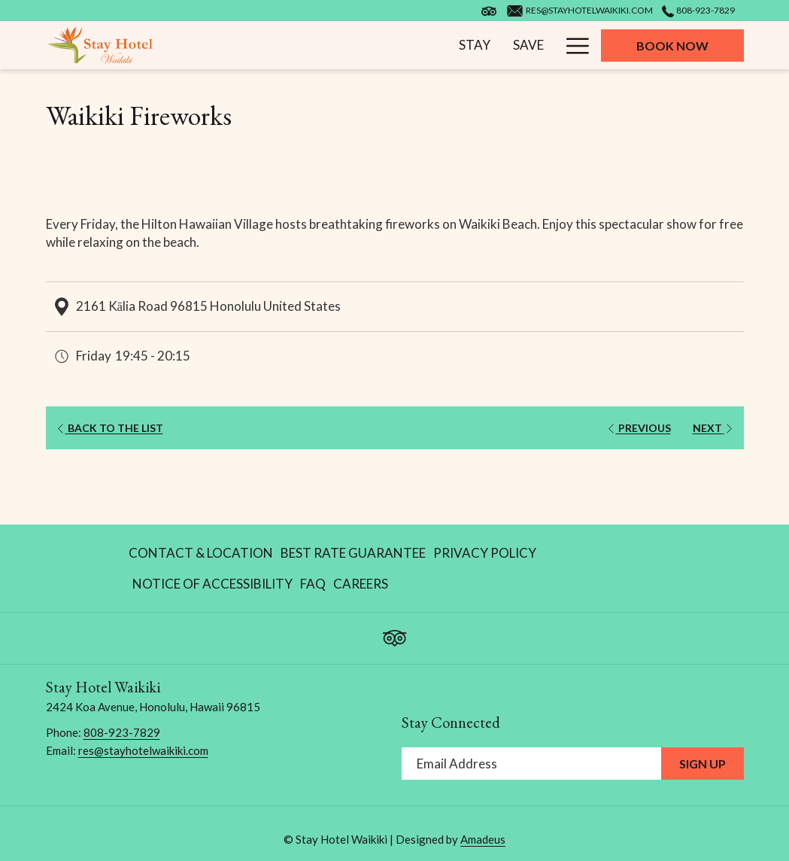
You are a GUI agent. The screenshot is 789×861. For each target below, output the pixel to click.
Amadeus (482, 839)
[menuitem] (329, 45)
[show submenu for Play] (470, 45)
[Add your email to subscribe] (531, 763)
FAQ (313, 584)
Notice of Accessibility (212, 584)
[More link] (572, 45)
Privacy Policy (484, 553)
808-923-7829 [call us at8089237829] (698, 10)
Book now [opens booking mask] (672, 45)
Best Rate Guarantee (353, 553)
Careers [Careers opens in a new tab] (360, 587)
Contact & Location (201, 553)
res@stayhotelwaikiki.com (143, 750)
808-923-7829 (121, 732)
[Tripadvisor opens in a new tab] (395, 634)
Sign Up (702, 763)
